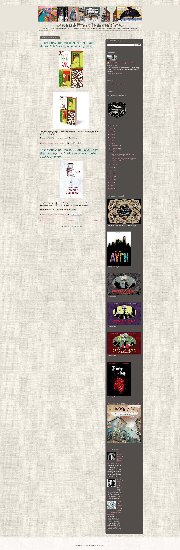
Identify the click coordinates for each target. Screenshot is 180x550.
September (115, 149)
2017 (112, 140)
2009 (112, 185)
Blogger (101, 545)
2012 (112, 176)
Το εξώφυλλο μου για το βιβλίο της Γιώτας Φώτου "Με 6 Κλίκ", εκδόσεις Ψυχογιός (67, 44)
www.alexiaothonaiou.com (116, 84)
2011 (112, 179)
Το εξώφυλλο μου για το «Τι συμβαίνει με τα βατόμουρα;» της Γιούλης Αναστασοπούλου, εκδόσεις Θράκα (69, 153)
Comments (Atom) (76, 226)
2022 (112, 129)
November (115, 146)
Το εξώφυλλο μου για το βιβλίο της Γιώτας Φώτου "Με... (122, 155)
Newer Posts (45, 221)
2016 (112, 143)
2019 (112, 134)
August (114, 151)
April (113, 164)
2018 (112, 137)
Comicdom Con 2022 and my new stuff (123, 404)
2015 (112, 168)
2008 (112, 188)
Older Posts (97, 221)
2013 (112, 174)
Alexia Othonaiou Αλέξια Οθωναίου (122, 63)
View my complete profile (115, 73)
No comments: (60, 143)
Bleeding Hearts (120, 481)
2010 (112, 182)
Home (71, 221)
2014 (112, 171)
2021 (112, 131)
